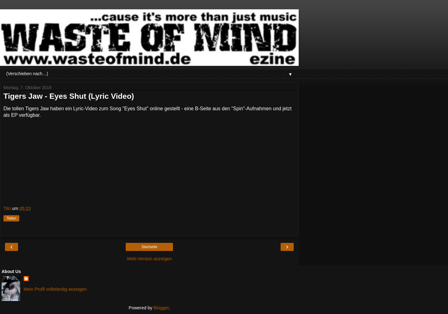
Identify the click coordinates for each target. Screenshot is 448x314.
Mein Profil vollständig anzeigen (55, 289)
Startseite (149, 247)
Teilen (11, 218)
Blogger (161, 307)
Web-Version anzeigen (149, 258)
